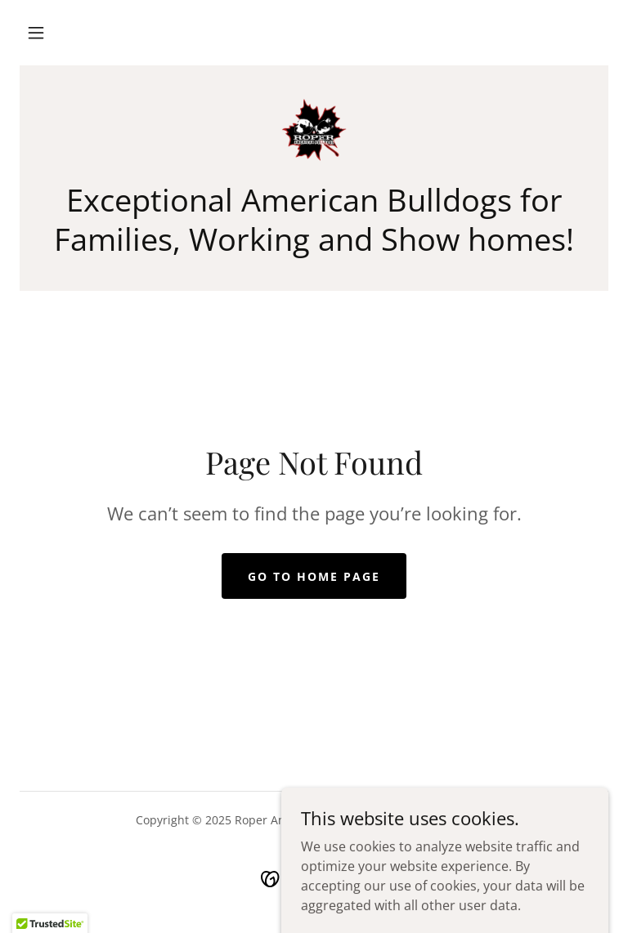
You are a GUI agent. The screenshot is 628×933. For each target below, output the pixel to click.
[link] (314, 130)
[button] (36, 32)
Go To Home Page (314, 576)
